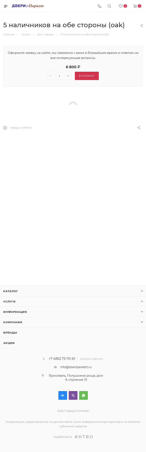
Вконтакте (62, 395)
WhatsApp (83, 395)
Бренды (10, 332)
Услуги (9, 301)
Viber (73, 395)
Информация (15, 311)
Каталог (10, 291)
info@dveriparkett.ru (76, 367)
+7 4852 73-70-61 (62, 358)
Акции (9, 343)
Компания (12, 322)
